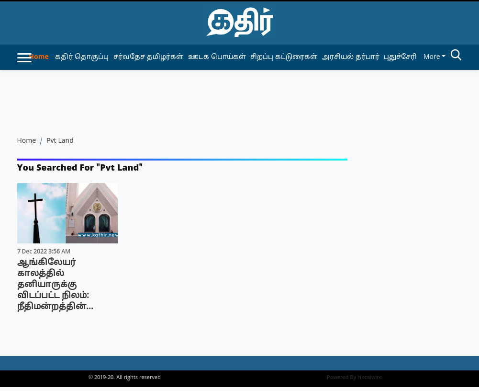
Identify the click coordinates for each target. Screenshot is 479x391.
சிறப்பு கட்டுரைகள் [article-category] (283, 57)
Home (38, 57)
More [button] (431, 57)
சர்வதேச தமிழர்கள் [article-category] (148, 57)
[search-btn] (456, 56)
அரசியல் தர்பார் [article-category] (350, 57)
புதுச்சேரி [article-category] (400, 57)
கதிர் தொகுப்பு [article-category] (82, 57)
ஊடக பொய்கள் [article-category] (217, 57)
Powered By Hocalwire (354, 377)
